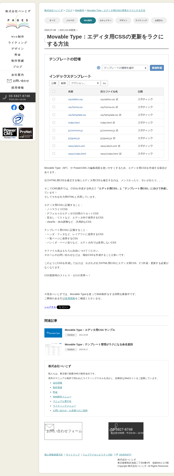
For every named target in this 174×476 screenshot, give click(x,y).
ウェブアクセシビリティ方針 (98, 455)
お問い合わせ (21, 80)
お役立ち (159, 20)
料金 (18, 54)
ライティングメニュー (64, 406)
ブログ (18, 66)
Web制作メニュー (62, 396)
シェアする (50, 307)
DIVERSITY (125, 455)
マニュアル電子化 (62, 401)
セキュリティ (106, 20)
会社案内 (17, 74)
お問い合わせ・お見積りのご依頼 (70, 410)
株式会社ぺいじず (53, 10)
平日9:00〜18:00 (19, 97)
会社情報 (57, 383)
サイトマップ (73, 455)
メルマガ (70, 20)
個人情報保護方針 (53, 455)
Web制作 (17, 36)
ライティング (17, 42)
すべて (52, 20)
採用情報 (17, 87)
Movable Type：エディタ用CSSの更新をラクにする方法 (116, 10)
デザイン (17, 48)
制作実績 (17, 60)
